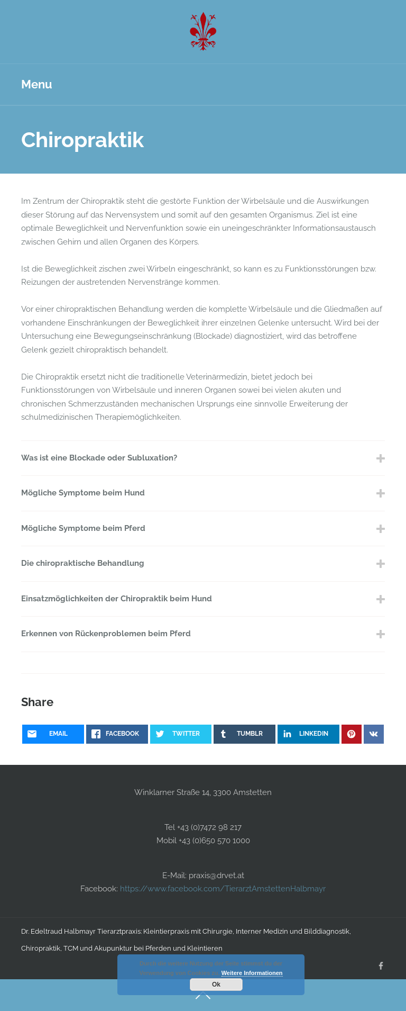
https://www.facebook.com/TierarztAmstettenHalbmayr (222, 888)
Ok (216, 984)
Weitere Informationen (252, 973)
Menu (36, 84)
